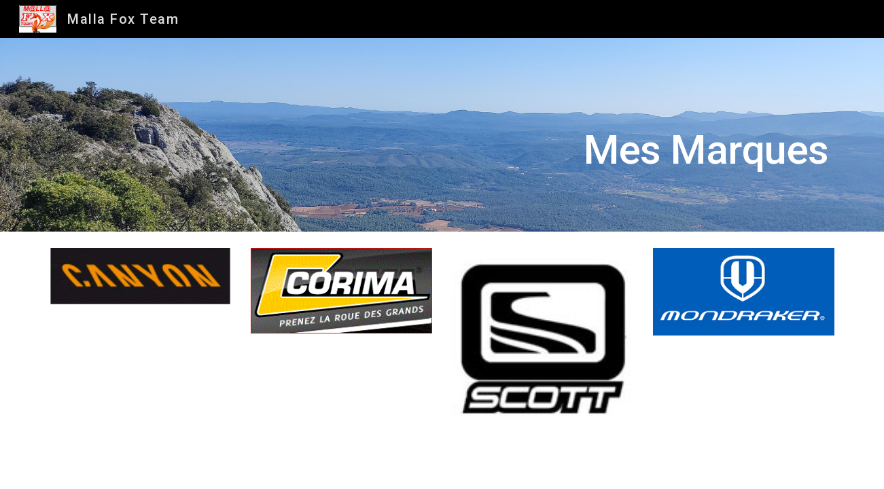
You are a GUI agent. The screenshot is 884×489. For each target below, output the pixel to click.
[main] (509, 135)
